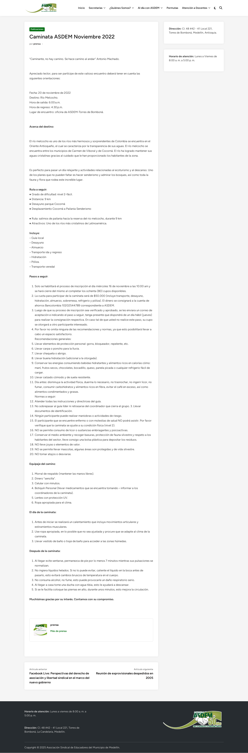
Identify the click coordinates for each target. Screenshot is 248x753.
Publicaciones (37, 29)
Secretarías (97, 8)
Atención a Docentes (196, 8)
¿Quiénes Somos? (121, 8)
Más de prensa (58, 631)
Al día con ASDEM (150, 8)
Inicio (81, 7)
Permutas (172, 7)
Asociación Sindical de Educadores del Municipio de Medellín (83, 747)
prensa (37, 43)
